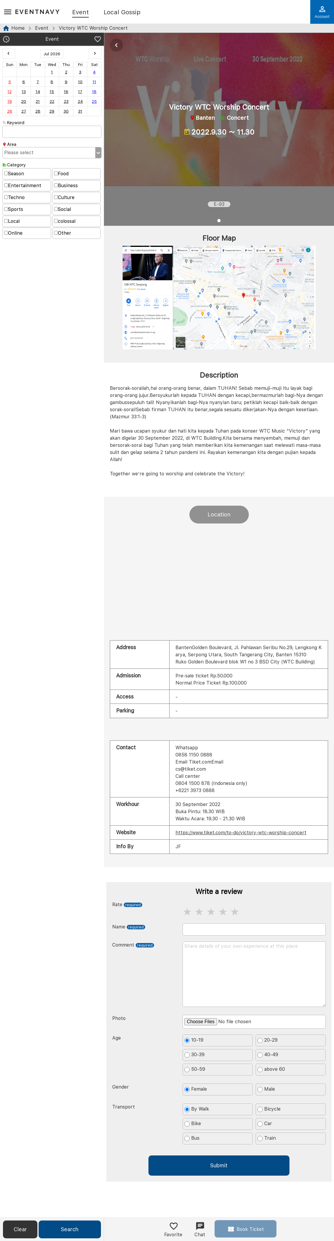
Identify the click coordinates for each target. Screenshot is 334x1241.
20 (23, 101)
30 (66, 111)
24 (80, 101)
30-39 (194, 1055)
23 (66, 101)
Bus (192, 1138)
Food (61, 173)
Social (62, 209)
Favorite (173, 1229)
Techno (14, 197)
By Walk (196, 1109)
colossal (64, 221)
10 (80, 81)
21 (38, 101)
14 (38, 91)
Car (264, 1124)
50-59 (194, 1069)
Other (62, 233)
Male (266, 1089)
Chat (199, 1229)
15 (52, 91)
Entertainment (22, 185)
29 (51, 111)
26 (9, 111)
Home (18, 28)
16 (66, 91)
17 (80, 91)
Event (80, 12)
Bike (192, 1124)
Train (266, 1138)
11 (94, 81)
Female (195, 1089)
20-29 (267, 1040)
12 (9, 91)
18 (94, 91)
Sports (13, 209)
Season (14, 173)
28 (37, 111)
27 (23, 111)
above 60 (271, 1069)
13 (24, 91)
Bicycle (269, 1109)
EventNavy (37, 11)
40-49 (267, 1055)
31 (80, 111)
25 (94, 101)
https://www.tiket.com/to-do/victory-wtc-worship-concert (240, 832)
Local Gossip (122, 12)
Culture (64, 197)
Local (12, 221)
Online (13, 233)
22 (52, 101)
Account (322, 12)
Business (66, 185)
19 (9, 101)
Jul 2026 (52, 53)
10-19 (193, 1040)
